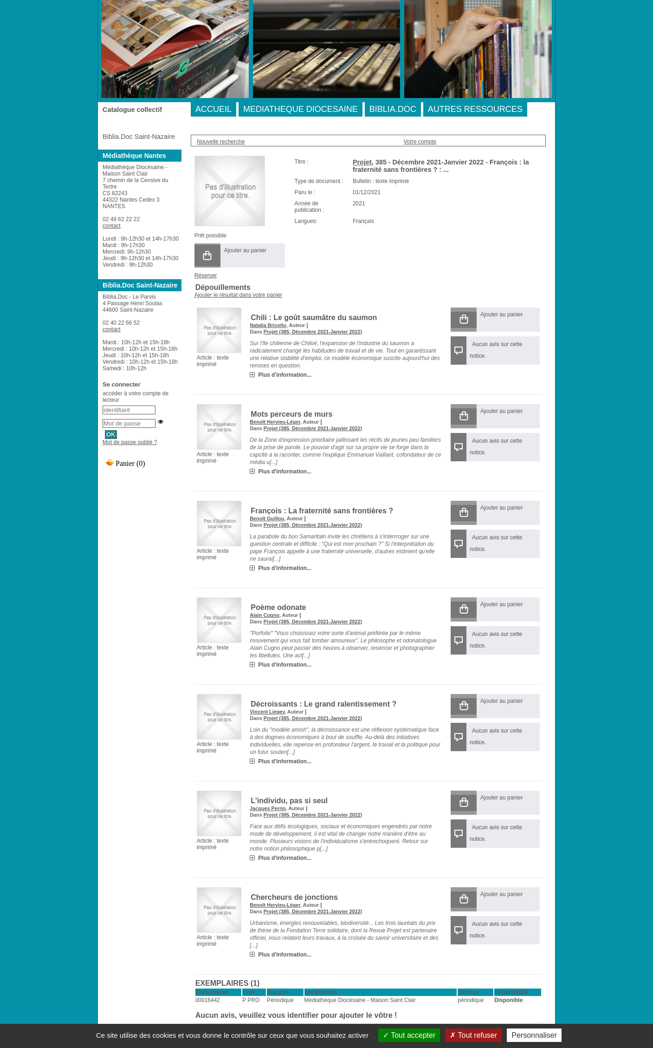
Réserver (205, 275)
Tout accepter (409, 1035)
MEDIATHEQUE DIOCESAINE (300, 109)
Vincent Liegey (267, 711)
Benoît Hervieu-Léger (275, 422)
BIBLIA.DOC (392, 109)
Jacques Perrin (267, 808)
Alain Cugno (264, 615)
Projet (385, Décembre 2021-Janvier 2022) (313, 331)
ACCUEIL (213, 109)
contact (112, 226)
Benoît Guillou (267, 518)
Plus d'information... (284, 375)
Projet (362, 162)
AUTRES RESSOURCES (475, 109)
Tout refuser (473, 1035)
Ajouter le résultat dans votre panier (238, 295)
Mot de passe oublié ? (130, 442)
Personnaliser (534, 1035)
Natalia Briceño (268, 325)
